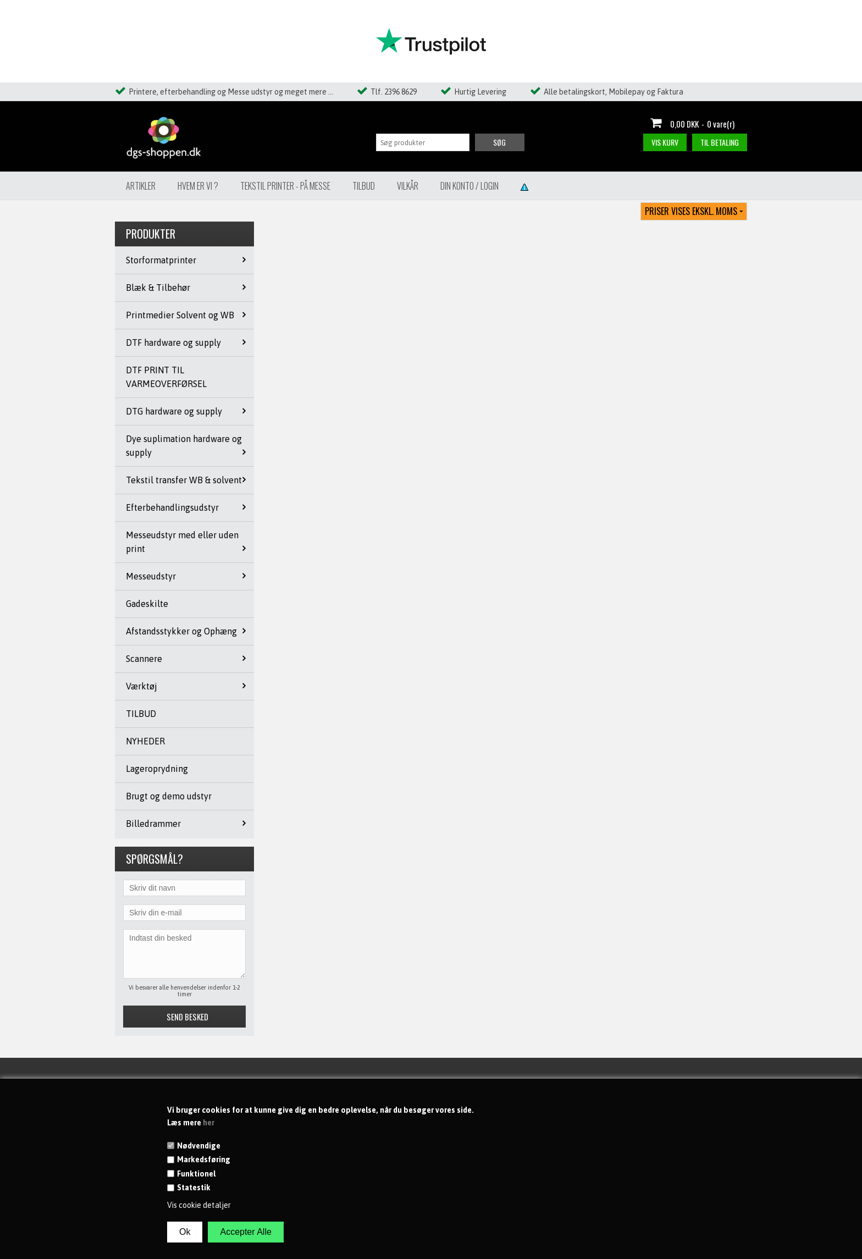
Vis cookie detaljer (199, 1205)
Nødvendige (198, 1145)
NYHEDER (145, 741)
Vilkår (407, 185)
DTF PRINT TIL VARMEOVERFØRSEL (166, 377)
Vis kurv (664, 142)
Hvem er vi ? (198, 185)
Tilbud (363, 185)
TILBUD (141, 714)
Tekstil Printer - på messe (285, 185)
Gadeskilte (147, 604)
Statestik (194, 1187)
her (208, 1122)
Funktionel (196, 1173)
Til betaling (719, 142)
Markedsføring (203, 1159)
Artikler (141, 185)
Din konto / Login (469, 185)
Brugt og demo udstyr (169, 796)
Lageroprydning (157, 769)
